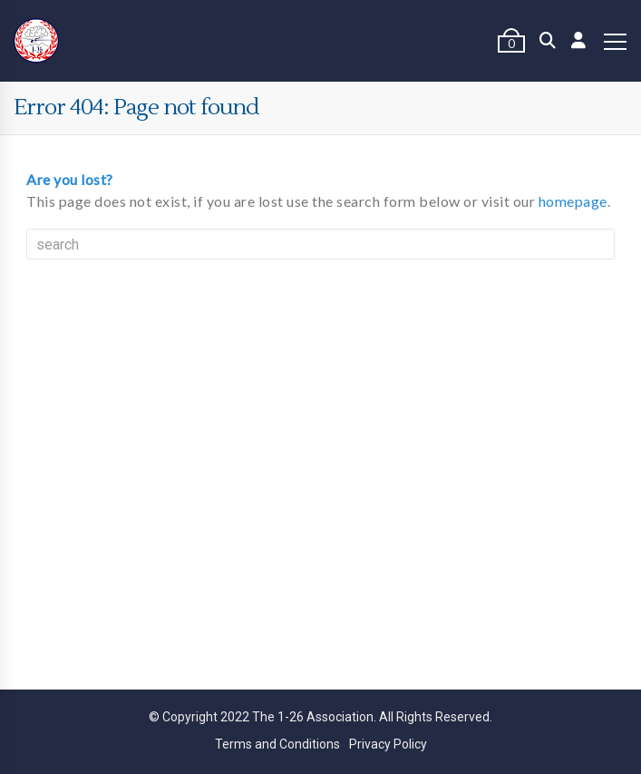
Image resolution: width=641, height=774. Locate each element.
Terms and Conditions (277, 744)
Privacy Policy (388, 744)
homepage (573, 201)
